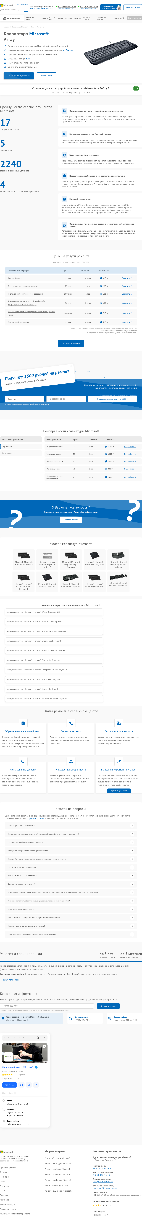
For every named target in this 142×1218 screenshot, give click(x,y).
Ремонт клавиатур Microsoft (57, 1129)
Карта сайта (5, 1178)
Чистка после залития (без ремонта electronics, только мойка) (30, 315)
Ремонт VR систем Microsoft (57, 1102)
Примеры (4, 1120)
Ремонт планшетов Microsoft (58, 1118)
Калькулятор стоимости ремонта (15, 1157)
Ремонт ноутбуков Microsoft (57, 1113)
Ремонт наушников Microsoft (58, 1134)
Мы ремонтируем (12, 19)
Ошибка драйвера (54, 471)
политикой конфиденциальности (37, 406)
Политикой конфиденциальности (57, 954)
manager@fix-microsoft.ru (105, 1132)
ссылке (21, 1171)
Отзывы (60, 19)
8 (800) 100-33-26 (101, 1119)
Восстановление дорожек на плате (25, 286)
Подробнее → (130, 449)
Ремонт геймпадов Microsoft (58, 1107)
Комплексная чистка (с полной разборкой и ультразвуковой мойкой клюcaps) (29, 304)
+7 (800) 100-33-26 (89, 6)
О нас (53, 19)
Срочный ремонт (31, 19)
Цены (45, 19)
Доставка (69, 19)
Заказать (127, 279)
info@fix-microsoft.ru (102, 1125)
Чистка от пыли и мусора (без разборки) (27, 294)
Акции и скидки (86, 19)
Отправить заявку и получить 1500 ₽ (82, 401)
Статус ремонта (134, 19)
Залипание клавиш (54, 456)
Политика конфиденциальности (71, 1201)
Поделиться (95, 1181)
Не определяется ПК (54, 463)
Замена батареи (16, 279)
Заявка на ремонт (102, 19)
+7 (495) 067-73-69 (67, 6)
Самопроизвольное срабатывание (54, 479)
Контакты (118, 19)
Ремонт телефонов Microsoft (58, 1123)
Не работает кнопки (54, 449)
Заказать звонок (71, 522)
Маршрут (9, 1028)
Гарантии (78, 19)
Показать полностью (9, 923)
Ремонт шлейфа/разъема (20, 324)
